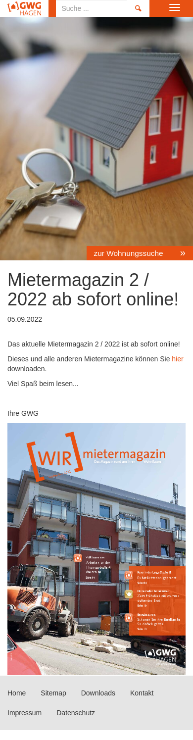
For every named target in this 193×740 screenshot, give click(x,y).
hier (176, 359)
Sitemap (53, 693)
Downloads (98, 693)
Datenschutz (75, 713)
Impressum (24, 713)
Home (24, 8)
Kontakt (141, 693)
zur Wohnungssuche (129, 253)
